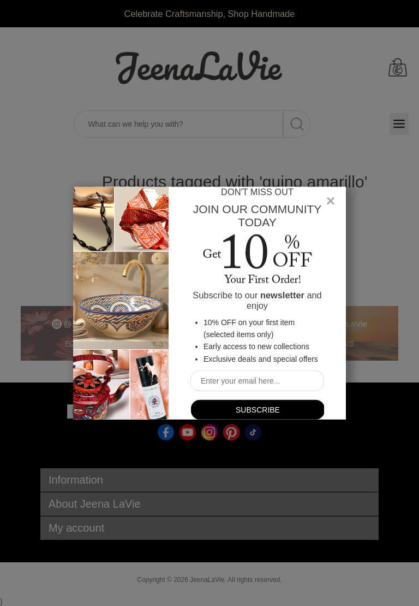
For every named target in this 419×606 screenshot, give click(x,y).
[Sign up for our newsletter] (257, 380)
